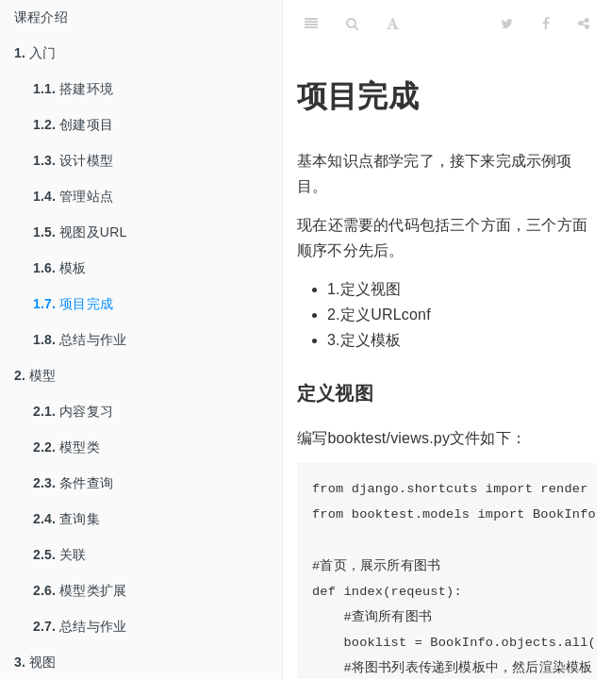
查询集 (66, 518)
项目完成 (73, 303)
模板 (60, 267)
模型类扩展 (79, 590)
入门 (35, 52)
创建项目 (73, 124)
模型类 (66, 447)
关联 (60, 554)
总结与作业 (79, 339)
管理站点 (73, 196)
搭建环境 (73, 88)
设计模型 (73, 160)
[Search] (352, 23)
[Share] (583, 23)
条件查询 (73, 482)
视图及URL (79, 232)
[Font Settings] (392, 23)
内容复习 (73, 411)
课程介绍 (41, 17)
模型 (35, 375)
